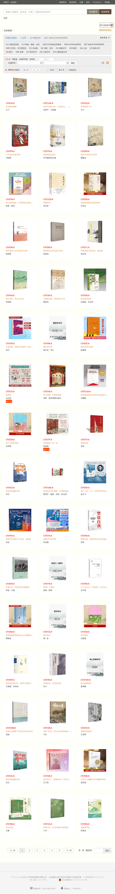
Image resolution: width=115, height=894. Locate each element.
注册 (81, 2)
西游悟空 (46, 202)
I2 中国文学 (35, 37)
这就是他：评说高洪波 (52, 683)
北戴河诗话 (85, 827)
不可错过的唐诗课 (13, 154)
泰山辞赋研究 (86, 683)
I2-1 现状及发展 (12, 44)
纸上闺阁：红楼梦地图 (52, 395)
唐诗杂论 (46, 635)
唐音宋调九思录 (87, 347)
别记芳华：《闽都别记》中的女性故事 (58, 779)
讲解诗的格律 (86, 731)
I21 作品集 (33, 48)
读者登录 (62, 2)
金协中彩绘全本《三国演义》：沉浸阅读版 (60, 106)
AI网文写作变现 (49, 539)
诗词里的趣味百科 (13, 491)
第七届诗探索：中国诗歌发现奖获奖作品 (22, 202)
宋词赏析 (84, 635)
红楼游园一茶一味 (50, 443)
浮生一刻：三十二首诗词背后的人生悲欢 (97, 491)
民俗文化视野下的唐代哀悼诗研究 (19, 731)
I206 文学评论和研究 (72, 44)
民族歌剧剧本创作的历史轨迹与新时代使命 (98, 395)
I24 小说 (83, 48)
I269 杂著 (20, 52)
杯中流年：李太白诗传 (15, 298)
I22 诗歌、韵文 (47, 48)
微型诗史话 (47, 347)
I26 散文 (9, 52)
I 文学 (23, 37)
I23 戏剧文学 (61, 48)
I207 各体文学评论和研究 (94, 44)
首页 (88, 2)
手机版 (107, 2)
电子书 (60, 70)
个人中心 (96, 2)
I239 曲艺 (73, 48)
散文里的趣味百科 (13, 779)
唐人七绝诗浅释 (12, 443)
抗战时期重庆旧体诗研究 (90, 202)
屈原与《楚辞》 (49, 587)
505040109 (76, 888)
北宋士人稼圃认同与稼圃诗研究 (93, 779)
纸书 (50, 70)
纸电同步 (71, 70)
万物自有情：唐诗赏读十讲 (54, 298)
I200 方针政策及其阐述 (52, 44)
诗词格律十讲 (86, 106)
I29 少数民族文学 (60, 52)
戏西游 (8, 395)
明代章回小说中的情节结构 (16, 250)
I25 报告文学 (95, 48)
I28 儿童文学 (45, 52)
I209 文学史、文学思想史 (16, 48)
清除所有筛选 (105, 30)
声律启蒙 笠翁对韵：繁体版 (92, 250)
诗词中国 (9, 827)
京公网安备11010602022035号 (74, 880)
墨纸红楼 (84, 443)
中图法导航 (10, 37)
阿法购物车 (106, 25)
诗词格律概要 (11, 106)
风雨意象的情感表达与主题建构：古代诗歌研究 (25, 635)
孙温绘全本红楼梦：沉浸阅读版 (55, 491)
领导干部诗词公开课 (89, 154)
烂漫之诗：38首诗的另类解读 (17, 587)
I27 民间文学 (32, 52)
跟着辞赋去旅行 (49, 154)
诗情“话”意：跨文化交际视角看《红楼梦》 (60, 731)
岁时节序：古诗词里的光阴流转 (55, 827)
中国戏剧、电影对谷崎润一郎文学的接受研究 (24, 347)
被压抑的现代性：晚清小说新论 (18, 683)
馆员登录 (73, 2)
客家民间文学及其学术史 (53, 250)
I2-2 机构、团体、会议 (31, 44)
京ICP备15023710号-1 (38, 880)
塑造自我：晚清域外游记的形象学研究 (96, 539)
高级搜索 (105, 11)
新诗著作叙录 (86, 298)
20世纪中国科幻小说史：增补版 (18, 539)
